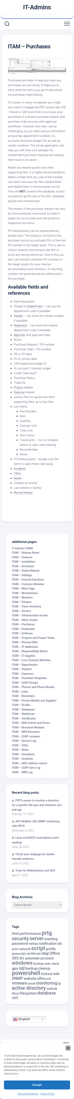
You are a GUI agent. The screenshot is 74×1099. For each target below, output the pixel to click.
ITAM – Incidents (22, 758)
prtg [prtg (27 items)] (47, 933)
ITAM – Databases (23, 709)
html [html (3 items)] (15, 934)
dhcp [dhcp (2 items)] (15, 993)
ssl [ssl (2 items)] (49, 979)
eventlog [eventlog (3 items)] (51, 939)
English (21, 1019)
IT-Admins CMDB (22, 548)
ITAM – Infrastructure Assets (30, 615)
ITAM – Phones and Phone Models (33, 687)
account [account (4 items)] (47, 958)
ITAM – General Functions (28, 579)
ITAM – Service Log (24, 740)
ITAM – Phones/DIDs (25, 642)
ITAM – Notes (20, 749)
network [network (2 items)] (25, 949)
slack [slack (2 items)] (55, 963)
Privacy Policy (47, 1093)
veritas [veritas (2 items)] (33, 944)
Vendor (18, 316)
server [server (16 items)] (36, 938)
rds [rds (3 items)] (59, 944)
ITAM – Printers (21, 602)
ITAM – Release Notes (25, 552)
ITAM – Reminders (23, 696)
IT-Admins (37, 7)
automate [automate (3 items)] (32, 958)
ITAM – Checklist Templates (29, 678)
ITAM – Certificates (24, 718)
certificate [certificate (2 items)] (33, 954)
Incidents (20, 468)
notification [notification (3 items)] (47, 944)
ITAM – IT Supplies (23, 655)
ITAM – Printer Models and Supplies (34, 700)
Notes (18, 478)
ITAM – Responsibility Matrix (30, 651)
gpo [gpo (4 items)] (15, 968)
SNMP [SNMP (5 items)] (17, 978)
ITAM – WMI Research (25, 731)
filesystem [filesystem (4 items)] (28, 993)
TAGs (17, 473)
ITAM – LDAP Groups (25, 682)
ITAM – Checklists (23, 754)
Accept (37, 1085)
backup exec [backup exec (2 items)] (42, 963)
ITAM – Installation (23, 561)
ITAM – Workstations (25, 593)
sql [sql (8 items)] (21, 968)
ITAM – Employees (23, 629)
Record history (23, 492)
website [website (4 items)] (30, 978)
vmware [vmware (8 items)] (19, 983)
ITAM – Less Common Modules (31, 660)
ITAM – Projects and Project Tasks (33, 637)
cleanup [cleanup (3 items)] (44, 968)
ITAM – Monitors (22, 597)
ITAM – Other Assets (25, 620)
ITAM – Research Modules (28, 727)
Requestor (20, 325)
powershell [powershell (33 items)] (26, 973)
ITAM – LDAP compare (26, 736)
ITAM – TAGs (20, 745)
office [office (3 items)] (41, 979)
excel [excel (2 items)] (31, 983)
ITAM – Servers (21, 611)
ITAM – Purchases (23, 624)
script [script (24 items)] (38, 948)
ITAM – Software (22, 633)
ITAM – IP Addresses (25, 646)
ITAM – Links (20, 691)
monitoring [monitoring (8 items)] (46, 983)
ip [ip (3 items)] (59, 983)
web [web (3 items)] (56, 974)
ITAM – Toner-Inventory (26, 606)
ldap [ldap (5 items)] (45, 953)
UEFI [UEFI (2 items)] (15, 998)
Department (34, 306)
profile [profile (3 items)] (51, 949)
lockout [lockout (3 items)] (46, 974)
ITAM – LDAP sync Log (26, 767)
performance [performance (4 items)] (30, 933)
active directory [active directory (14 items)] (29, 988)
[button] (68, 1048)
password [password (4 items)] (20, 943)
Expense (19, 392)
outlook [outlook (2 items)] (52, 989)
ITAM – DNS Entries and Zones (31, 722)
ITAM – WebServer (23, 713)
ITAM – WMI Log (22, 772)
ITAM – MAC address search (29, 763)
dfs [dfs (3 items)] (21, 958)
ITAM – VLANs (21, 705)
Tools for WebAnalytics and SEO (35, 870)
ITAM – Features (22, 557)
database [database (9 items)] (46, 993)
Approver (19, 335)
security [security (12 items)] (20, 938)
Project (18, 387)
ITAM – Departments (25, 664)
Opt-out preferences (28, 1093)
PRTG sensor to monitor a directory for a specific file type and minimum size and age (37, 805)
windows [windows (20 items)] (22, 963)
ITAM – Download (23, 566)
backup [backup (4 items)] (31, 968)
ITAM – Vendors (22, 669)
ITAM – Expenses (22, 673)
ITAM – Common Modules (28, 584)
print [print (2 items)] (15, 949)
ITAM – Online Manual (25, 570)
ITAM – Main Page (23, 588)
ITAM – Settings (22, 575)
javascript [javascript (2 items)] (19, 954)
